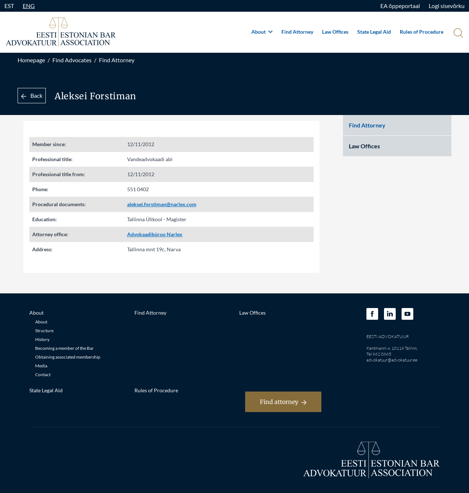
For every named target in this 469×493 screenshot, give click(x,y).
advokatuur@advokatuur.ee (391, 360)
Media (41, 365)
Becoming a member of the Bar (64, 348)
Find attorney (283, 401)
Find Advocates (72, 59)
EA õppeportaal (400, 5)
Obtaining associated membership (67, 357)
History (42, 339)
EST (9, 5)
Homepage (31, 59)
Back (32, 95)
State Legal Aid (374, 32)
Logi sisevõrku (447, 5)
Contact (43, 374)
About (262, 32)
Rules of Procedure (421, 32)
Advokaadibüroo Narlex (154, 234)
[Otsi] (457, 33)
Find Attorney (297, 32)
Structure (44, 330)
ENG (29, 5)
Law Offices (335, 32)
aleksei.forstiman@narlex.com (161, 204)
